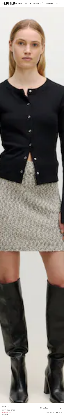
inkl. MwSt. (5, 415)
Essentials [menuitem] (49, 3)
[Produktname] (17, 406)
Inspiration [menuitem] (38, 3)
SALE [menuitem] (58, 3)
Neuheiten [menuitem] (18, 3)
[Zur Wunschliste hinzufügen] (60, 408)
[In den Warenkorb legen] (44, 408)
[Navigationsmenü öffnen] (3, 3)
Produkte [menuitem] (28, 3)
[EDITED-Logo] (9, 3)
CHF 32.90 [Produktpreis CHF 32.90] (6, 412)
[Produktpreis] (17, 412)
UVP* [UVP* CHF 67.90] (8, 410)
